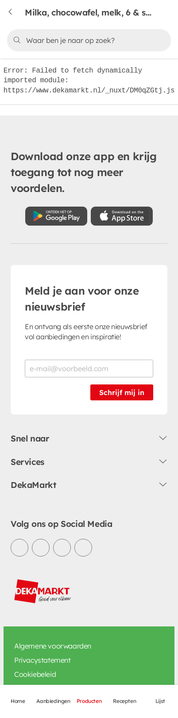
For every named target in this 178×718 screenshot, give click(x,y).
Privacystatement (42, 660)
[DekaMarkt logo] (43, 591)
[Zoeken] (88, 40)
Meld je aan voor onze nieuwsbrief (82, 298)
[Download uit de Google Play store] (56, 216)
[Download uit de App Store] (122, 216)
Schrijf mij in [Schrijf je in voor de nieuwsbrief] (121, 392)
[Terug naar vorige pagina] (16, 12)
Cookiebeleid (35, 674)
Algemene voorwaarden (52, 645)
